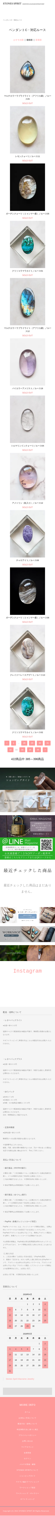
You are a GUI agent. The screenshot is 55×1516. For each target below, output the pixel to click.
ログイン (27, 1458)
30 (40, 743)
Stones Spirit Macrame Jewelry (20, 1379)
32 (10, 750)
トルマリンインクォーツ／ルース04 (27, 446)
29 (32, 743)
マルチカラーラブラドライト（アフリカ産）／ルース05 (27, 97)
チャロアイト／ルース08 (27, 560)
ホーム (27, 1412)
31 (47, 743)
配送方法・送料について (27, 1424)
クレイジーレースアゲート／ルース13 (27, 675)
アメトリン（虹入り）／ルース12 (27, 503)
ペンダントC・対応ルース (12, 20)
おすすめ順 (18, 40)
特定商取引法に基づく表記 (27, 1429)
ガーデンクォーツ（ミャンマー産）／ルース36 (27, 617)
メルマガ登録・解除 (27, 1464)
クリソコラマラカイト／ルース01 (27, 271)
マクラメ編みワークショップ (27, 1482)
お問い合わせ (27, 1441)
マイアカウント (27, 1447)
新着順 (38, 40)
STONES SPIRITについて (27, 1470)
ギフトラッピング (27, 1499)
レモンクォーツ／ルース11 (27, 156)
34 (22, 750)
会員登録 (27, 1453)
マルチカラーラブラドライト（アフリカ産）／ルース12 (27, 329)
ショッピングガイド (27, 1476)
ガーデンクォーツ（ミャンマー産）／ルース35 (27, 214)
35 (30, 750)
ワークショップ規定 (27, 1487)
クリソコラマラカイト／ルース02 (27, 732)
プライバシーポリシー (27, 1435)
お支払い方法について (27, 1418)
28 (24, 743)
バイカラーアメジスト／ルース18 (27, 388)
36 (38, 750)
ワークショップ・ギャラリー (27, 1493)
